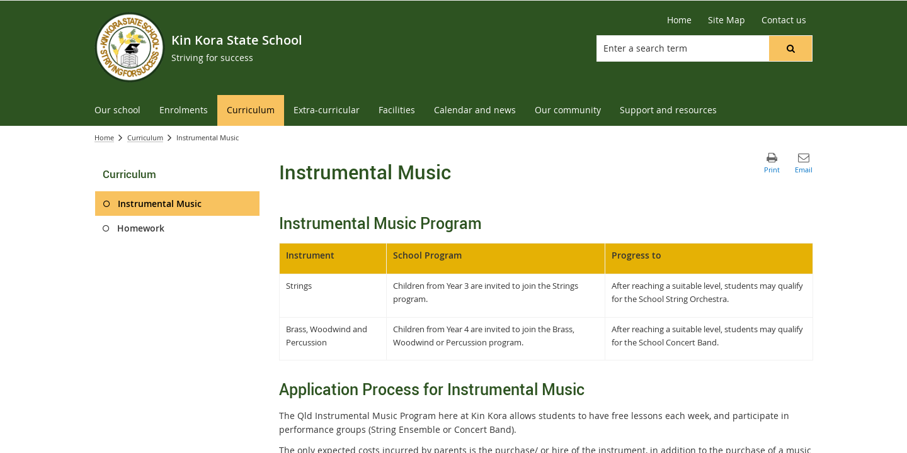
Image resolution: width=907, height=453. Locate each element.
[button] (790, 48)
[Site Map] (726, 20)
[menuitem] (117, 110)
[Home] (679, 20)
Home (104, 137)
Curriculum (145, 137)
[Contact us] (784, 20)
